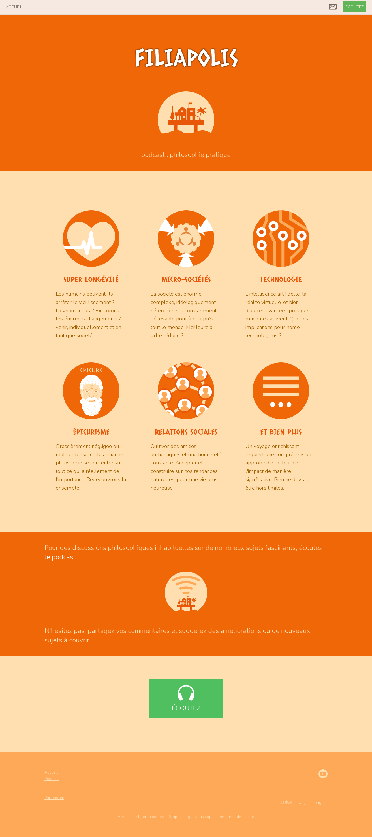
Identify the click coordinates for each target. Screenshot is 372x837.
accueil (14, 7)
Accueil (51, 772)
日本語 (286, 802)
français (303, 802)
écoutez (354, 7)
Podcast (51, 778)
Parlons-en (54, 797)
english (321, 802)
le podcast (59, 557)
